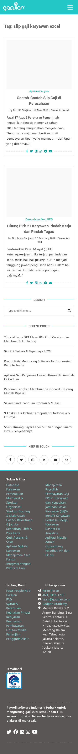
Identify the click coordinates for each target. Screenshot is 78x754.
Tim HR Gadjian (22, 110)
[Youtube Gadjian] (34, 732)
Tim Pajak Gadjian (22, 238)
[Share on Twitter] (31, 151)
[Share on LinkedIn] (36, 151)
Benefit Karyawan (57, 516)
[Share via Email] (51, 151)
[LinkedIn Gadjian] (44, 459)
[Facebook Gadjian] (10, 459)
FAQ (9, 599)
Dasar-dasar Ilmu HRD (39, 219)
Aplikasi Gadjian (39, 91)
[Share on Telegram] (45, 151)
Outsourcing (54, 546)
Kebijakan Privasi (18, 612)
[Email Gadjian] (66, 459)
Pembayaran (15, 626)
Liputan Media (16, 630)
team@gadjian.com (55, 599)
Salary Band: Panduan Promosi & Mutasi (32, 403)
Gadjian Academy (54, 604)
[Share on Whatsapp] (40, 151)
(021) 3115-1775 (53, 595)
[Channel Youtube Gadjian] (55, 459)
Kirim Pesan (50, 591)
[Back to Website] (14, 10)
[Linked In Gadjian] (22, 732)
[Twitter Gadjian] (21, 459)
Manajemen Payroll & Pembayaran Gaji (57, 489)
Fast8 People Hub (18, 591)
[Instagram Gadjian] (32, 459)
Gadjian (11, 595)
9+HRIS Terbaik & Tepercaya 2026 (27, 351)
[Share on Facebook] (26, 151)
